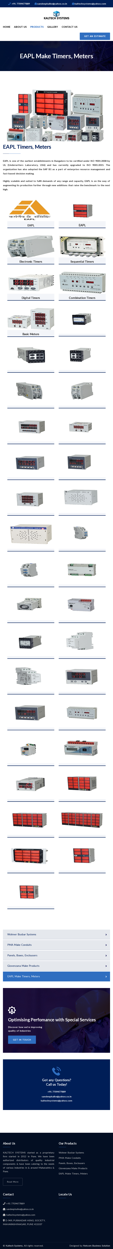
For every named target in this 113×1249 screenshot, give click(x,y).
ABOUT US (20, 26)
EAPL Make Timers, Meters (23, 976)
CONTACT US (69, 26)
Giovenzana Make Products (23, 965)
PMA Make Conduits (19, 944)
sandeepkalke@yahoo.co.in (57, 1096)
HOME (6, 26)
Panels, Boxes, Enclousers (22, 955)
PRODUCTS (37, 26)
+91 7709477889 (57, 1091)
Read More (13, 1181)
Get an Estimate (95, 36)
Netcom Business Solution (96, 1245)
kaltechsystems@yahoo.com (56, 1100)
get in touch (22, 1039)
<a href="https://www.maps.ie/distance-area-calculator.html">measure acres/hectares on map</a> (84, 1218)
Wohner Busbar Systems (21, 934)
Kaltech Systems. (14, 1245)
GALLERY (52, 26)
